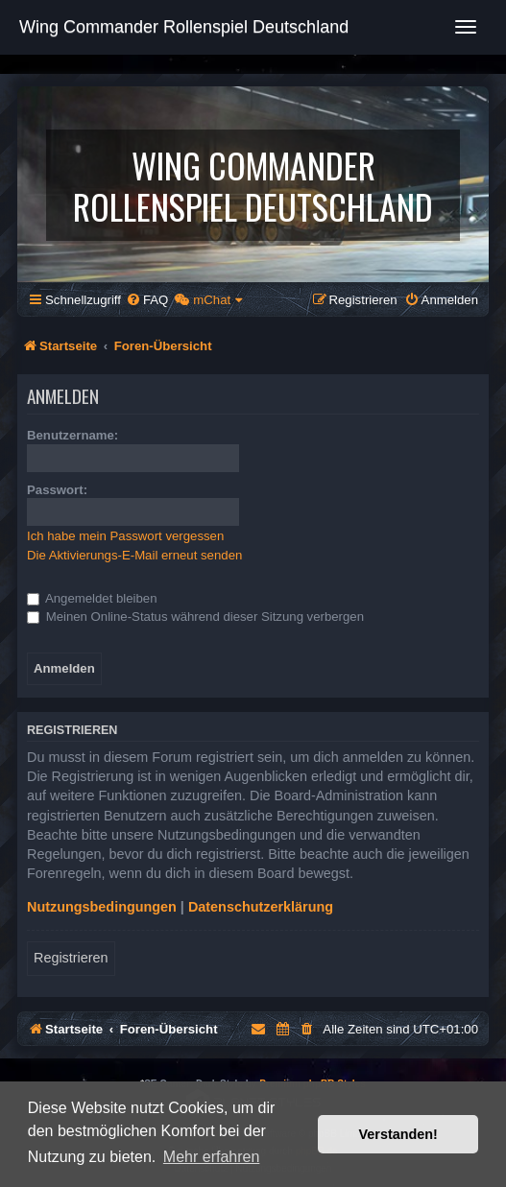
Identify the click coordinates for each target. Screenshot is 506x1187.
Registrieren (71, 957)
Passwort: (57, 490)
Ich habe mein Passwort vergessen (125, 536)
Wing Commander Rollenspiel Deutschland (184, 26)
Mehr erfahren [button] (211, 1157)
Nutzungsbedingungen (102, 906)
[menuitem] (147, 300)
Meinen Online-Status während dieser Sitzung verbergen (195, 616)
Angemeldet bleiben (92, 598)
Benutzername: (72, 435)
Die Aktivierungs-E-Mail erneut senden (134, 555)
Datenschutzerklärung (260, 906)
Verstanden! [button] (398, 1134)
